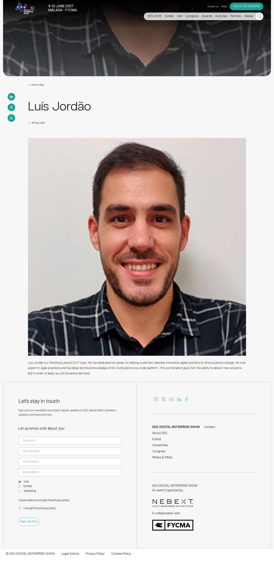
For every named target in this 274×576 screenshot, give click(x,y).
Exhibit (28, 486)
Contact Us (212, 6)
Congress (158, 451)
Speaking (30, 490)
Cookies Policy (121, 553)
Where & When (162, 457)
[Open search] (259, 16)
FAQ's (224, 6)
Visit (26, 481)
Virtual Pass (160, 445)
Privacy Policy (95, 553)
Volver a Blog (36, 85)
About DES (159, 433)
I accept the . (40, 508)
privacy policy (61, 500)
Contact (209, 427)
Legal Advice (70, 553)
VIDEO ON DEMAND (246, 6)
